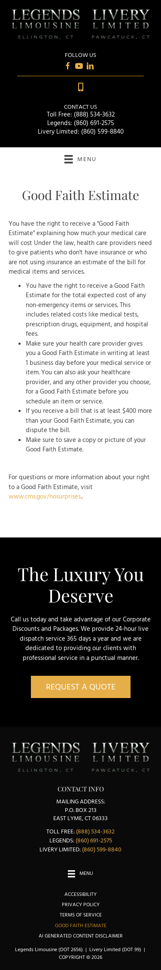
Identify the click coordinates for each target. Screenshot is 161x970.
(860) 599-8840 (102, 132)
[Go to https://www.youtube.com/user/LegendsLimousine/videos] (79, 67)
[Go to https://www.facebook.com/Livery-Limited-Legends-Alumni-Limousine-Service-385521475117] (68, 67)
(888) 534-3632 (94, 115)
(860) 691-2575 (94, 123)
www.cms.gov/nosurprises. (45, 497)
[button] (81, 687)
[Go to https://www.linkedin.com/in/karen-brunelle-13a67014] (90, 67)
